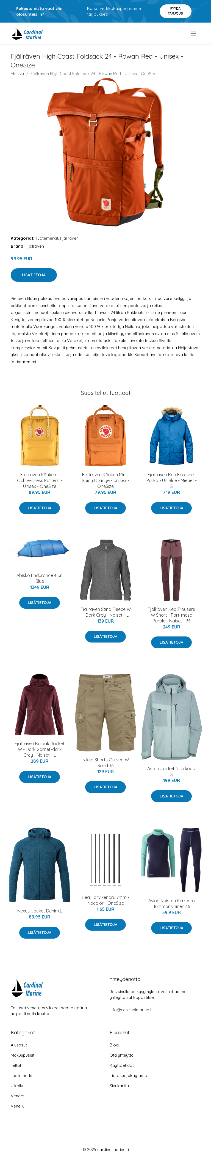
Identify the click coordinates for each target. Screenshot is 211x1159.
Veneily (17, 1106)
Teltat (16, 1065)
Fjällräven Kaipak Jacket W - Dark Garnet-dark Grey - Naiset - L (40, 749)
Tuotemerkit (46, 238)
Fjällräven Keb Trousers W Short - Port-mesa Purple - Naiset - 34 (171, 615)
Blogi (115, 1045)
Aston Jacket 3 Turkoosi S (171, 771)
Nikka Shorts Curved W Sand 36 (105, 762)
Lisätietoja (34, 274)
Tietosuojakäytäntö (128, 1075)
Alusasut (19, 1045)
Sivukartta (119, 1085)
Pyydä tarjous (175, 10)
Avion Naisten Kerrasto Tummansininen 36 (171, 903)
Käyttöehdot (122, 1065)
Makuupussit (22, 1055)
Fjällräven (69, 238)
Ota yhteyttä (122, 1055)
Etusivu (17, 73)
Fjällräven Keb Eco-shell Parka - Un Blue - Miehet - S (171, 480)
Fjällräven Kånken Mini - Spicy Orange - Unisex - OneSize (105, 480)
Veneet (17, 1095)
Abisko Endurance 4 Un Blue (39, 578)
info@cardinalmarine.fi (131, 1009)
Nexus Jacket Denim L (39, 911)
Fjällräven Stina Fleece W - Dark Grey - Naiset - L (105, 612)
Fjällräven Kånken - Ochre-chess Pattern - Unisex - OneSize (39, 480)
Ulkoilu (17, 1085)
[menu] (193, 33)
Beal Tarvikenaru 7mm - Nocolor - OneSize (105, 900)
